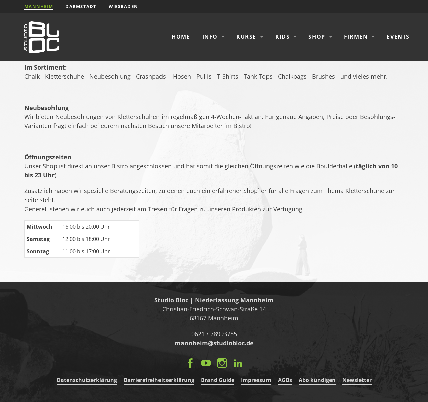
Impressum (256, 380)
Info (210, 36)
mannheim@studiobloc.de (214, 343)
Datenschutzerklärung (87, 380)
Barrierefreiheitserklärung (159, 380)
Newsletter (357, 380)
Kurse (246, 36)
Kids (282, 36)
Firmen (356, 36)
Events (398, 36)
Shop (316, 36)
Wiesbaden (123, 6)
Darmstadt (81, 6)
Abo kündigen (317, 380)
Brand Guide (217, 380)
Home (181, 36)
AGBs (285, 380)
